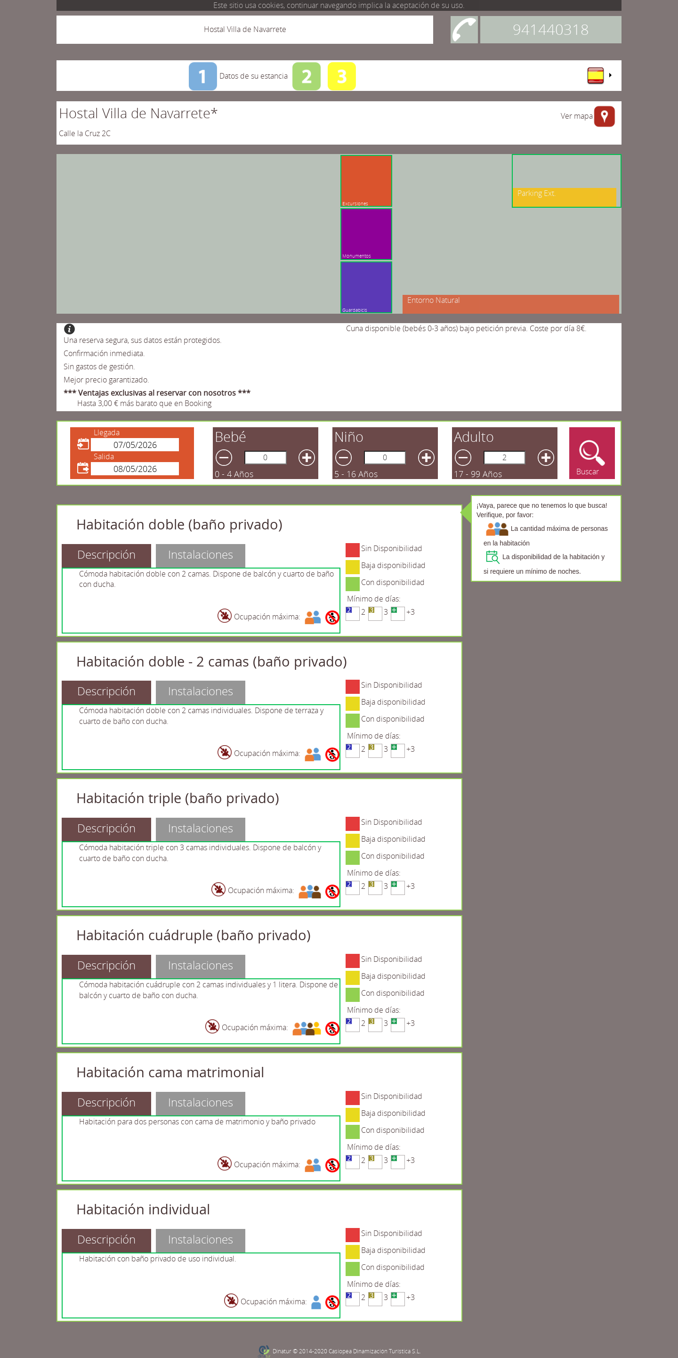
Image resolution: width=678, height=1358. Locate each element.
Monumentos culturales (336, 205)
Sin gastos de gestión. (99, 366)
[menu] (599, 75)
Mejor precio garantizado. (106, 379)
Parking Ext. (536, 193)
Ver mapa (577, 116)
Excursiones (386, 203)
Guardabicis (354, 310)
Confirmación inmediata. (104, 353)
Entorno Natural (433, 300)
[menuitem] (599, 75)
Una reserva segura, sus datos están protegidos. (143, 340)
